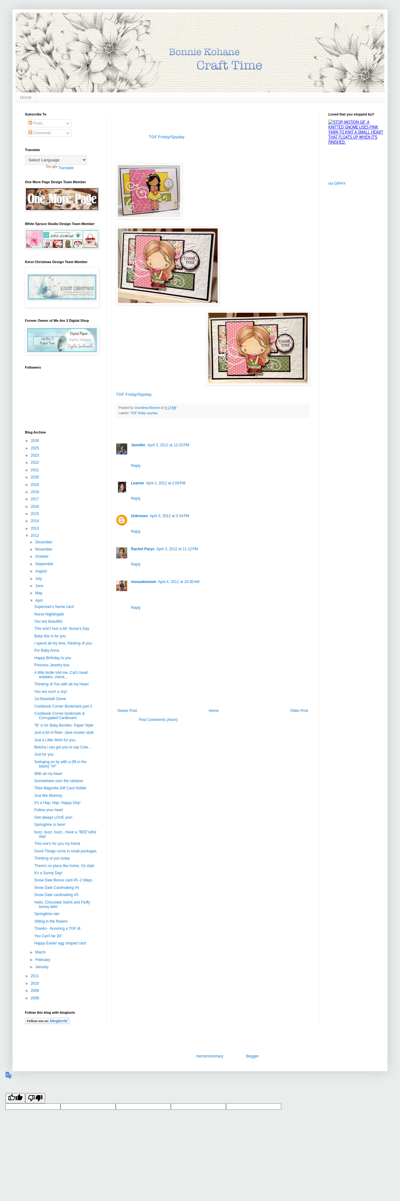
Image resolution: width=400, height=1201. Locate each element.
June (39, 586)
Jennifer (138, 445)
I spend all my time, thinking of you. (63, 643)
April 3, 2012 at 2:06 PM (166, 483)
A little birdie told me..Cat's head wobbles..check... (61, 674)
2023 (35, 455)
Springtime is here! (49, 824)
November (44, 549)
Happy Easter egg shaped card (60, 943)
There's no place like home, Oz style (64, 866)
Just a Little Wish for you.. (55, 740)
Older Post (299, 710)
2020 (35, 477)
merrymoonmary (209, 1056)
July (39, 578)
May (39, 593)
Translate (60, 168)
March (41, 952)
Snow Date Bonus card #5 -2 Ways (63, 880)
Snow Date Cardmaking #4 (56, 887)
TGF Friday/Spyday (166, 137)
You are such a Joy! (50, 691)
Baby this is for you (50, 636)
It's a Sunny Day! (48, 873)
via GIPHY (337, 183)
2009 (35, 990)
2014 (35, 521)
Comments (39, 133)
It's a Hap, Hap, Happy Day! (57, 803)
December (44, 542)
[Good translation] (15, 1098)
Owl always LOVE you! (53, 817)
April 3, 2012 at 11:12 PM (177, 549)
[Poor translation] (35, 1098)
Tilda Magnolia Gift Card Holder (60, 788)
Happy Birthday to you (52, 658)
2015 (35, 514)
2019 (35, 485)
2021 (35, 470)
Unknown (139, 516)
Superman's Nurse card (54, 607)
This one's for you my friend (57, 843)
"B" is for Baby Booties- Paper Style (63, 725)
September (45, 564)
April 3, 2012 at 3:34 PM (169, 516)
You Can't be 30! (48, 936)
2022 (35, 462)
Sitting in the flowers (51, 921)
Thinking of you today (52, 858)
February (43, 960)
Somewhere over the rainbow (58, 781)
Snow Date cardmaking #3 (56, 895)
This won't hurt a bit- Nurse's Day (61, 628)
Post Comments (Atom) (158, 720)
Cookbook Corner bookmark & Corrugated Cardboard (59, 715)
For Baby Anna (46, 650)
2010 (35, 983)
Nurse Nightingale (49, 614)
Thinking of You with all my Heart (61, 684)
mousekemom (143, 582)
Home (25, 97)
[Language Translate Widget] (56, 160)
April (39, 600)
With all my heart (48, 774)
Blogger (252, 1056)
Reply (136, 465)
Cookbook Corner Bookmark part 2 (63, 706)
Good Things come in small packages (65, 851)
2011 (35, 976)
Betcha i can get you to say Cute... (62, 747)
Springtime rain (47, 914)
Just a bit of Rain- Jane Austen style (64, 732)
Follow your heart (48, 810)
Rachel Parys (142, 549)
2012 (35, 535)
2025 (35, 448)
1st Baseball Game (50, 699)
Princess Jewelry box (52, 665)
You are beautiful (48, 621)
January (42, 967)
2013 (35, 528)
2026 (35, 441)
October (42, 556)
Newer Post (127, 710)
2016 (35, 506)
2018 (35, 492)
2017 (35, 499)
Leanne (137, 483)
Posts (35, 123)
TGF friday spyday (144, 413)
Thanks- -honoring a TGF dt (57, 928)
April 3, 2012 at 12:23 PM (168, 445)
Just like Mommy (48, 795)
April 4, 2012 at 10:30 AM (179, 582)
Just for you (44, 754)
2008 (35, 998)
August (41, 571)
